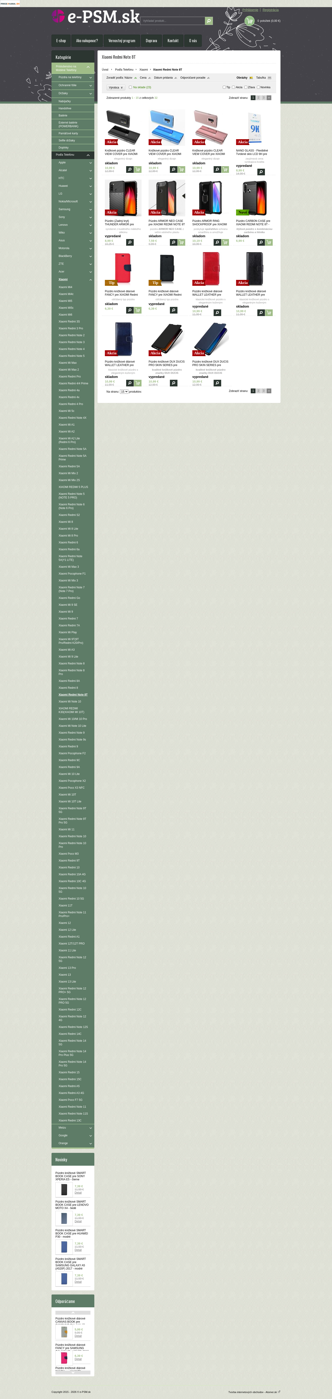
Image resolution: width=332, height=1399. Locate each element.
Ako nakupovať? (87, 40)
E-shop (61, 40)
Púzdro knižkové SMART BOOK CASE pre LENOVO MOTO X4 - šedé (72, 1205)
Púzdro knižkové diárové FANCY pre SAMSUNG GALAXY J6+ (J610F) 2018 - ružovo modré (72, 1349)
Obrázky (242, 77)
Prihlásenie (250, 10)
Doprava (151, 40)
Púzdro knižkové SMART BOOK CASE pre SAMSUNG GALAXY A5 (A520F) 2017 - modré (70, 1263)
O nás (193, 40)
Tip (228, 87)
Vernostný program (122, 40)
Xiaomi (143, 69)
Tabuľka (261, 77)
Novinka (265, 87)
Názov (128, 77)
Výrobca (116, 87)
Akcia (239, 87)
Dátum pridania (163, 77)
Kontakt (173, 40)
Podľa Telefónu (124, 69)
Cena (143, 77)
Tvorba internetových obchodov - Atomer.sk (254, 1392)
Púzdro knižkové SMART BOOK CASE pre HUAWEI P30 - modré (71, 1233)
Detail (78, 1192)
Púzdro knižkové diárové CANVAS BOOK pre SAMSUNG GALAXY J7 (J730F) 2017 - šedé (70, 1323)
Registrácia (271, 10)
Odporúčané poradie (192, 77)
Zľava (251, 87)
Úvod (105, 69)
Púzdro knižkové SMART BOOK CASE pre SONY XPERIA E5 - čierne (70, 1176)
